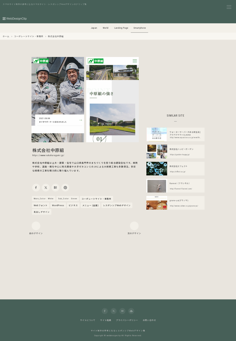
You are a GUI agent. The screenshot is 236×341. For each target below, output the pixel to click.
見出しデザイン (42, 211)
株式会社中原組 (48, 150)
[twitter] (46, 187)
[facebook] (36, 187)
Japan (94, 28)
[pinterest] (65, 187)
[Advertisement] (175, 81)
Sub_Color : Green (67, 198)
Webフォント (41, 205)
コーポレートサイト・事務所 (96, 199)
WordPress (58, 205)
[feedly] (131, 311)
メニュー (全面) (90, 205)
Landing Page (121, 28)
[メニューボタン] (229, 7)
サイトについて (88, 320)
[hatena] (55, 187)
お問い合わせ (149, 320)
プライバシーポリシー (127, 320)
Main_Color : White (44, 198)
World (105, 28)
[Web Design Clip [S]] (15, 18)
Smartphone (140, 28)
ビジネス (73, 205)
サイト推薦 (105, 320)
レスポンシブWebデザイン (117, 205)
